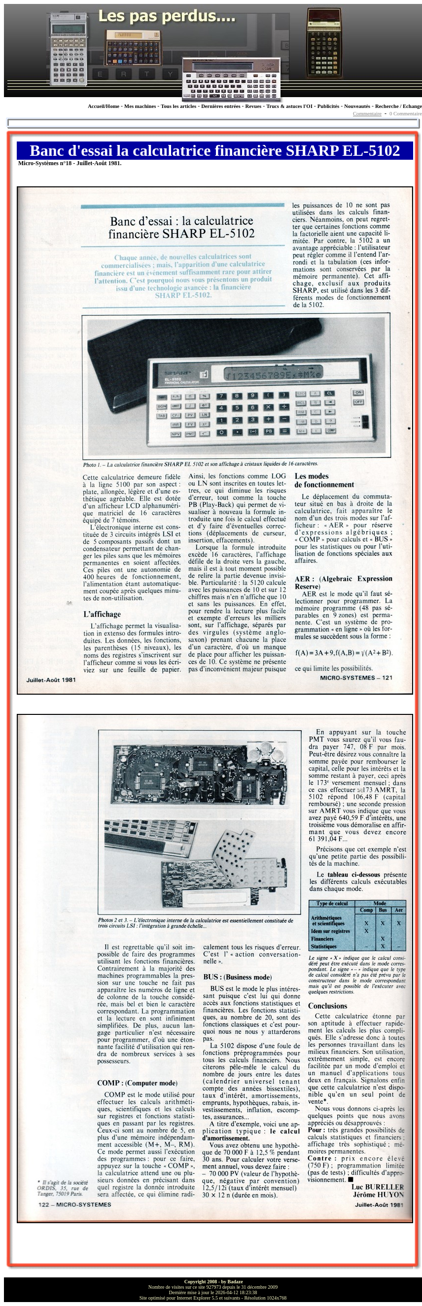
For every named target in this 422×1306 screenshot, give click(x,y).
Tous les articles (178, 106)
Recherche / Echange (398, 106)
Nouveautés (357, 106)
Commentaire (367, 113)
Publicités (328, 106)
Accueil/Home (103, 106)
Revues (254, 106)
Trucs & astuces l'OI (289, 106)
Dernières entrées (220, 106)
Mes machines (140, 106)
